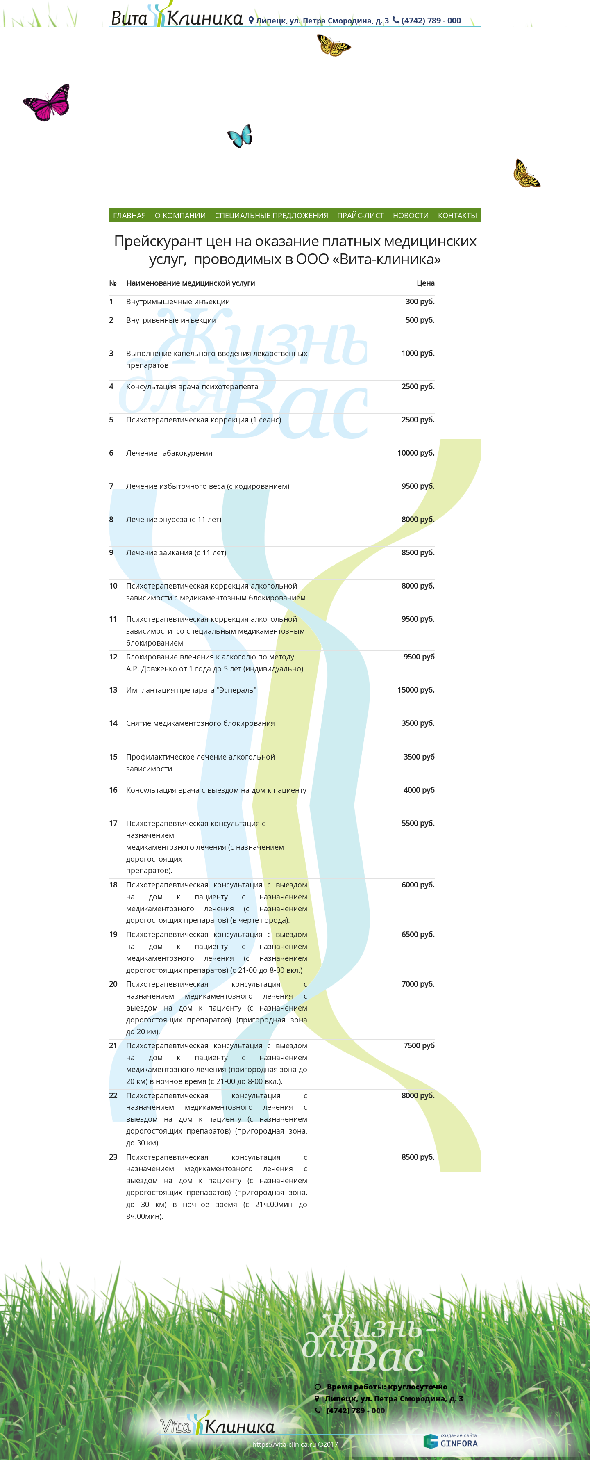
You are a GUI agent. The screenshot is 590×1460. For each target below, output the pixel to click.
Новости (411, 215)
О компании (180, 215)
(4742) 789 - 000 (431, 20)
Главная (129, 215)
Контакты (457, 215)
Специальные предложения (271, 215)
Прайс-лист (360, 215)
